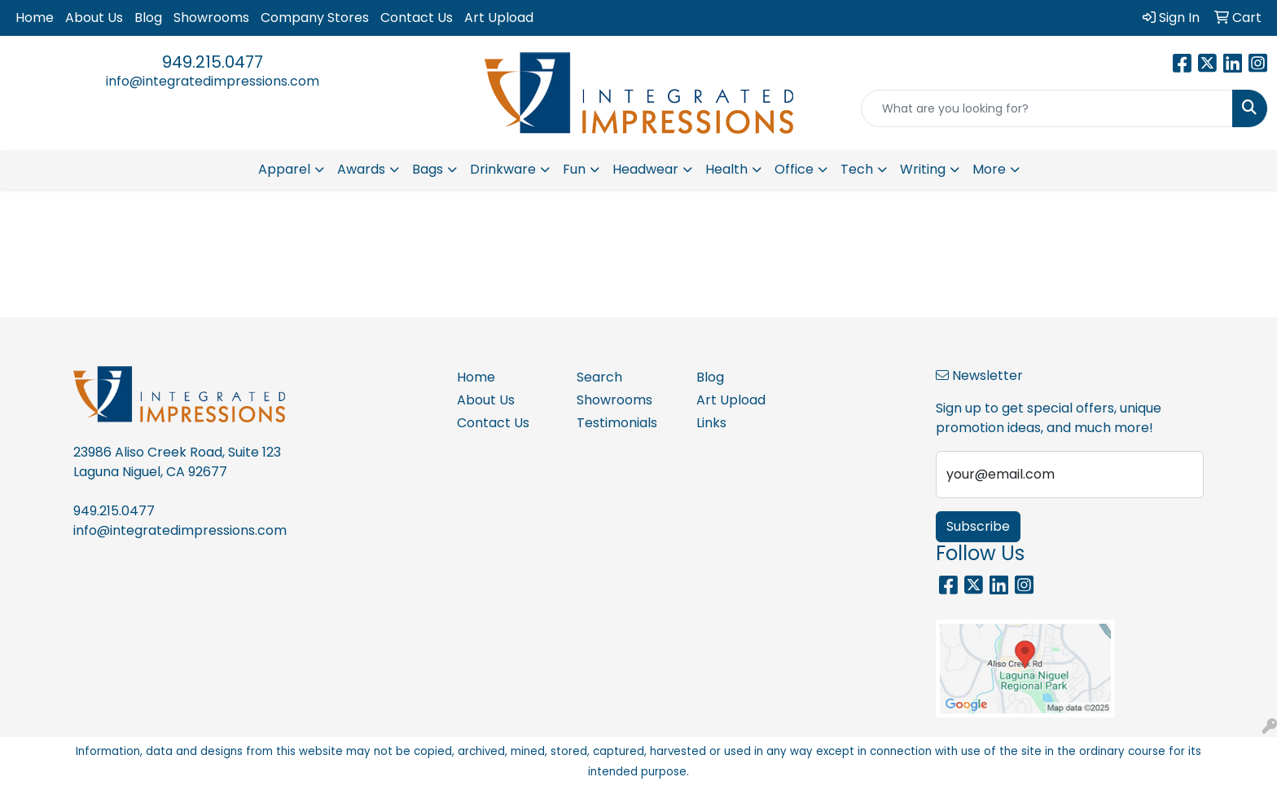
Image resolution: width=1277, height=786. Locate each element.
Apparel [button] (284, 169)
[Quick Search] (1047, 108)
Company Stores (315, 17)
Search (599, 377)
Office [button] (794, 169)
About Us (94, 17)
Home (34, 17)
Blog (148, 17)
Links (711, 422)
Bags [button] (427, 169)
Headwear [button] (645, 169)
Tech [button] (856, 169)
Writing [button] (923, 169)
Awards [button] (361, 169)
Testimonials (617, 422)
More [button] (989, 169)
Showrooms (211, 17)
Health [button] (726, 169)
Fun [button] (574, 169)
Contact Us (416, 17)
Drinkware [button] (503, 169)
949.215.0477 (212, 62)
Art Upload (498, 17)
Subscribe (978, 526)
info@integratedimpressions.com (212, 81)
